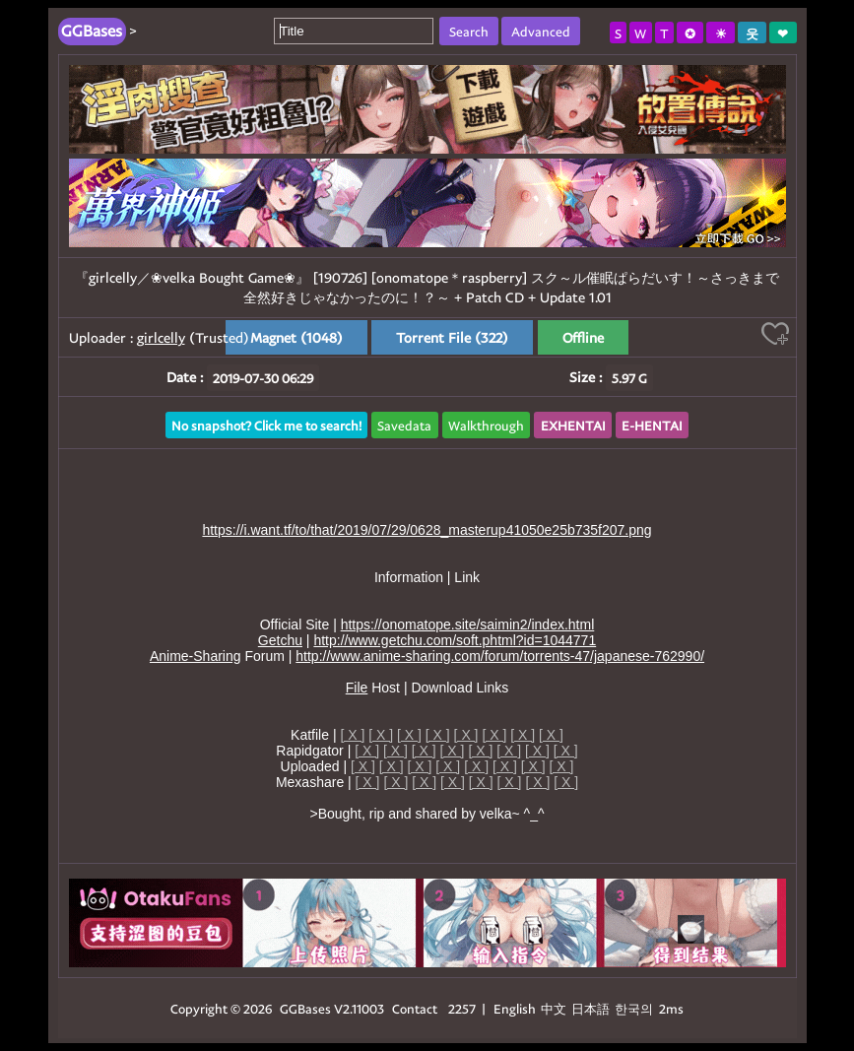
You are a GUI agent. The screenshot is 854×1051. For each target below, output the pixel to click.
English (514, 1008)
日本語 (590, 1008)
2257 (462, 1008)
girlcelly (161, 337)
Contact (414, 1008)
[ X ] (352, 735)
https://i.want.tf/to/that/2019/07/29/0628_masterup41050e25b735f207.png (426, 530)
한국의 (635, 1008)
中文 (553, 1008)
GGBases (305, 1008)
